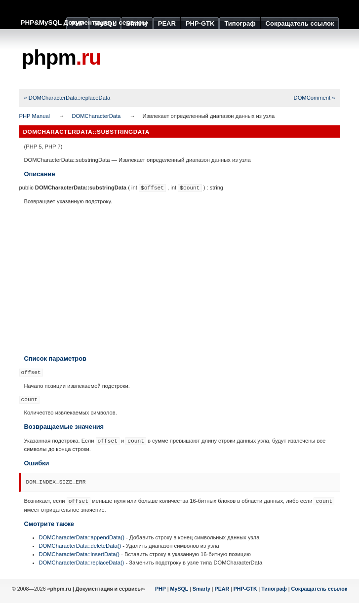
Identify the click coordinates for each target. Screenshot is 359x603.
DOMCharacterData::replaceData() (81, 562)
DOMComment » (314, 98)
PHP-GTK (245, 589)
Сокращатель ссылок (319, 589)
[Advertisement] (179, 280)
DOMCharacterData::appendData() (81, 537)
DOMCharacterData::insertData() (79, 554)
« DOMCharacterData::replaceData (67, 98)
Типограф (274, 589)
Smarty (201, 589)
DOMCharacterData (96, 116)
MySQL (179, 589)
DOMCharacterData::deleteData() (80, 546)
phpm (61, 57)
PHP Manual (34, 116)
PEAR (222, 589)
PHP (160, 589)
